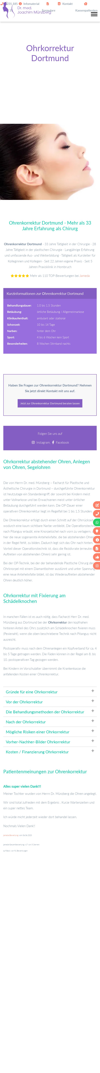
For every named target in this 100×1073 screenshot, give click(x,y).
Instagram (43, 442)
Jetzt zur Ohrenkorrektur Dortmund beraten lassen (50, 403)
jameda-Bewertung (10, 835)
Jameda (85, 276)
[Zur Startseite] (27, 17)
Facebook (62, 442)
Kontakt (65, 3)
